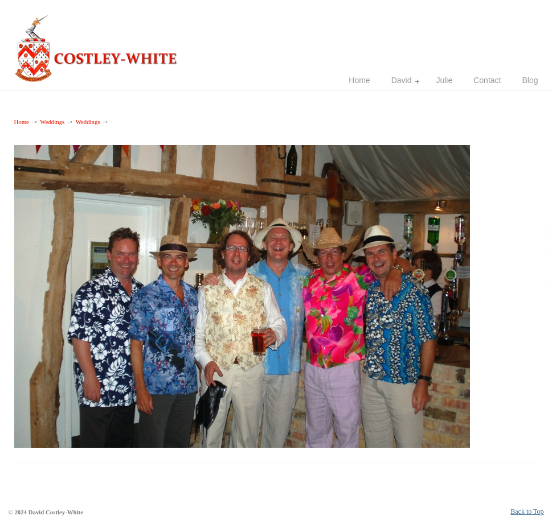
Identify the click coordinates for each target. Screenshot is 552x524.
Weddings (52, 121)
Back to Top (526, 511)
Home (21, 121)
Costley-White (99, 43)
